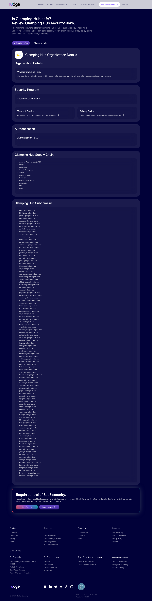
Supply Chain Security (86, 562)
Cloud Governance (50, 568)
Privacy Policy (117, 539)
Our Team (81, 536)
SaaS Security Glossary (52, 539)
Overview (13, 533)
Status (12, 542)
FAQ (45, 533)
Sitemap (115, 542)
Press (80, 539)
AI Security (48, 570)
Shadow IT (48, 562)
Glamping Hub (40, 43)
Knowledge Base (50, 542)
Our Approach (83, 533)
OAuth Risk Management (87, 565)
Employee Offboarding (120, 565)
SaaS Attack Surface (17, 570)
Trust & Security (117, 533)
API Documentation (51, 545)
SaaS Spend (48, 565)
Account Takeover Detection (20, 573)
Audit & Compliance (17, 567)
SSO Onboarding (118, 568)
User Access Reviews (119, 562)
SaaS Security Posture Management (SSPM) (23, 563)
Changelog (14, 536)
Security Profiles (50, 536)
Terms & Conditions (119, 536)
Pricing (12, 539)
